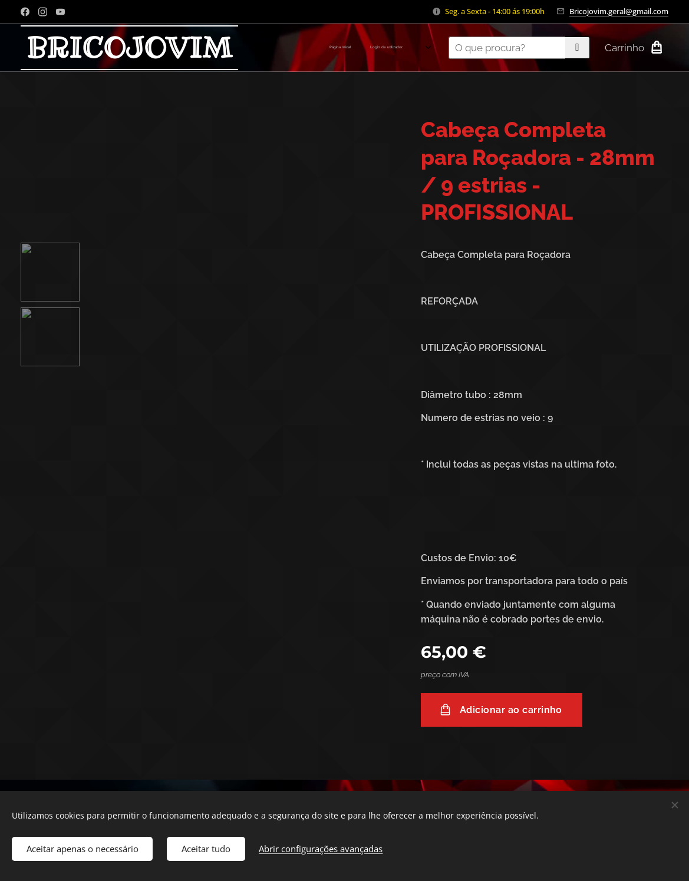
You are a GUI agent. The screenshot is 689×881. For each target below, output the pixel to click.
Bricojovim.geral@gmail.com (618, 11)
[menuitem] (311, 47)
